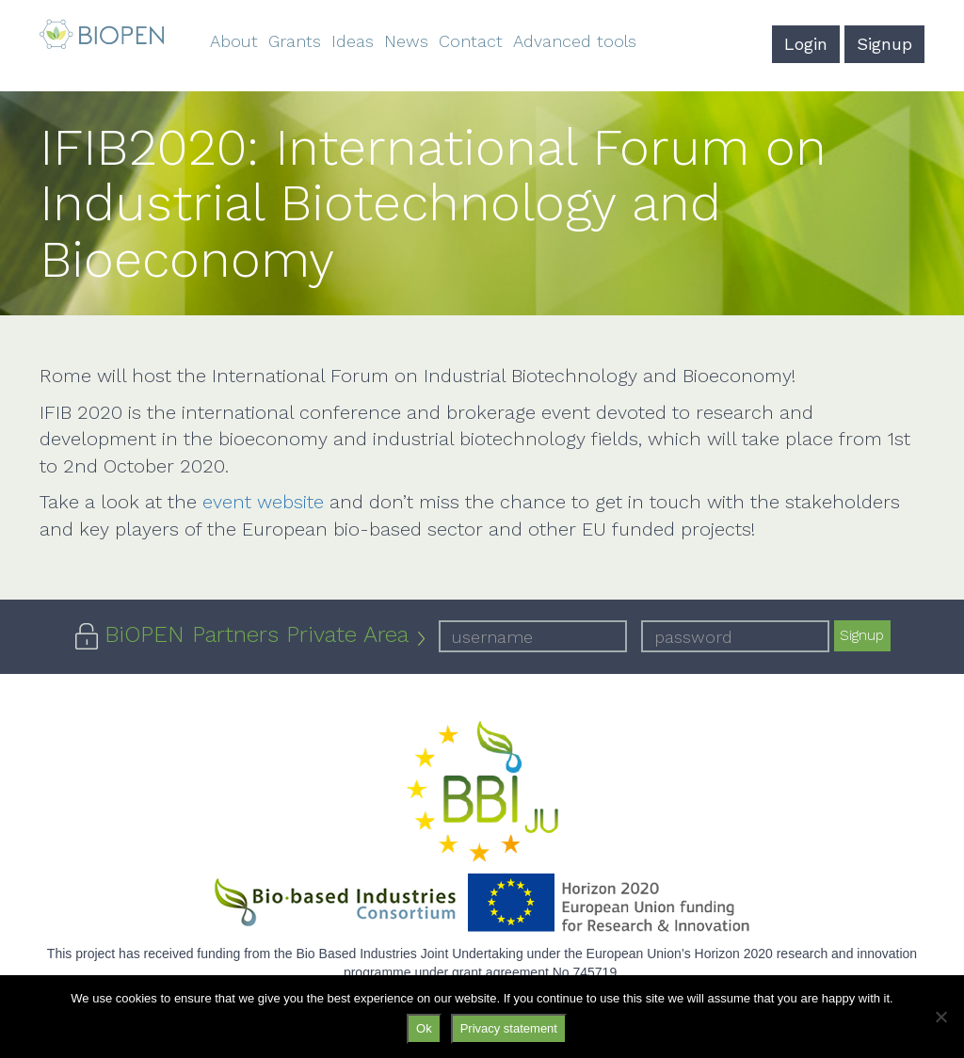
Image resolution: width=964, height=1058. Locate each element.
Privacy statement (508, 1028)
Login (805, 44)
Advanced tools (574, 41)
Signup (884, 44)
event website (263, 501)
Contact (471, 41)
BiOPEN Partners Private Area (256, 634)
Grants (294, 41)
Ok (424, 1028)
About (234, 41)
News (406, 41)
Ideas (352, 41)
